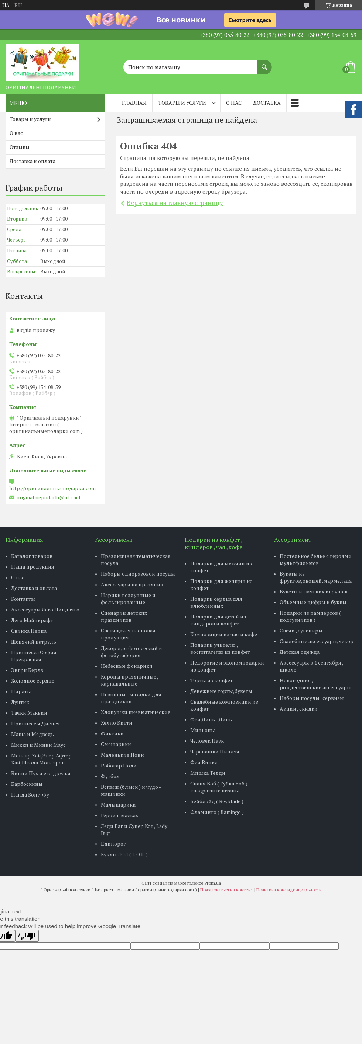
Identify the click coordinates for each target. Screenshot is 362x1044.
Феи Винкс (203, 762)
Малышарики (118, 804)
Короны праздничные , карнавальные (129, 680)
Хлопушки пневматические (135, 711)
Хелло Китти (116, 722)
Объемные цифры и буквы (313, 602)
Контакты (23, 598)
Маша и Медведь (32, 734)
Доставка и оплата (32, 160)
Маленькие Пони (122, 754)
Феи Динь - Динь (211, 719)
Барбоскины (26, 783)
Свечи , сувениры (301, 630)
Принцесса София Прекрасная (34, 656)
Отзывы (20, 146)
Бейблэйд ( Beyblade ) (216, 801)
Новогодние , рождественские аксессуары (315, 684)
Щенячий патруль (33, 641)
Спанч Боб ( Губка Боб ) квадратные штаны (218, 787)
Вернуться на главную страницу (175, 202)
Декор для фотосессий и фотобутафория (131, 652)
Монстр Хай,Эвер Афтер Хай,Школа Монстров (41, 759)
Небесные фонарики (127, 665)
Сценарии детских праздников (124, 616)
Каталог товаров (31, 555)
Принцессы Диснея (35, 723)
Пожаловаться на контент (226, 889)
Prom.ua (213, 883)
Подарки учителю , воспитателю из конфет (220, 648)
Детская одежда (300, 651)
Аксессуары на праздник (132, 584)
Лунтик (20, 701)
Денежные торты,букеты (221, 690)
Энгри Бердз (27, 669)
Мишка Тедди (207, 772)
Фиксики (112, 733)
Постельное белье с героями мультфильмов (316, 559)
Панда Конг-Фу (30, 794)
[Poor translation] (27, 936)
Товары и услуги (182, 102)
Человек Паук (207, 740)
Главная (134, 102)
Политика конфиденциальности (289, 889)
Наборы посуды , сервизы (312, 697)
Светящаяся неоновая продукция (128, 634)
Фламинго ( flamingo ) (217, 811)
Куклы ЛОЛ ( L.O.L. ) (124, 854)
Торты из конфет (211, 680)
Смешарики (116, 744)
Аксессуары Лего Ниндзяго (45, 609)
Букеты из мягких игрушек (314, 591)
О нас (234, 102)
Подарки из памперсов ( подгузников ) (310, 616)
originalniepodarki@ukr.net (49, 497)
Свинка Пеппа (29, 630)
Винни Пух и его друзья (41, 773)
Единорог (113, 843)
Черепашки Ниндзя (214, 751)
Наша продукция (32, 566)
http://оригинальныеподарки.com (52, 488)
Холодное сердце (32, 680)
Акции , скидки (299, 708)
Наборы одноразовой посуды (138, 573)
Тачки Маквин (29, 712)
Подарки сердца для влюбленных (216, 602)
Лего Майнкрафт (32, 620)
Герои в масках (119, 815)
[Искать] (264, 63)
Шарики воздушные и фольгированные (128, 599)
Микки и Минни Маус (38, 744)
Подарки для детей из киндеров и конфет (218, 620)
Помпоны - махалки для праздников (131, 698)
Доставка (267, 102)
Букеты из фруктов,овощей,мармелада (316, 577)
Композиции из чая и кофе (223, 634)
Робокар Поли (119, 765)
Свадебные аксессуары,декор (317, 641)
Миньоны (202, 729)
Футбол (110, 776)
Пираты (21, 691)
